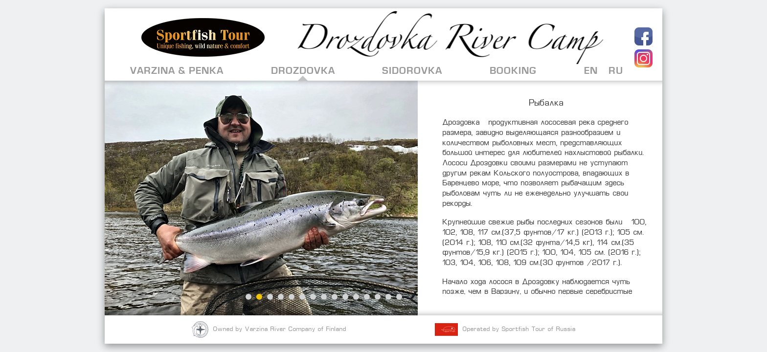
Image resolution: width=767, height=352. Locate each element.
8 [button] (324, 297)
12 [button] (367, 297)
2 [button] (259, 297)
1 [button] (248, 297)
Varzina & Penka (177, 71)
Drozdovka (303, 71)
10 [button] (345, 297)
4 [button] (281, 297)
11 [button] (356, 297)
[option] (261, 198)
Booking (513, 71)
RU (616, 71)
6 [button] (302, 297)
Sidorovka (412, 71)
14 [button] (388, 297)
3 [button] (270, 297)
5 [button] (291, 297)
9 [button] (335, 297)
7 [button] (313, 297)
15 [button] (399, 297)
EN (591, 71)
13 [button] (378, 297)
